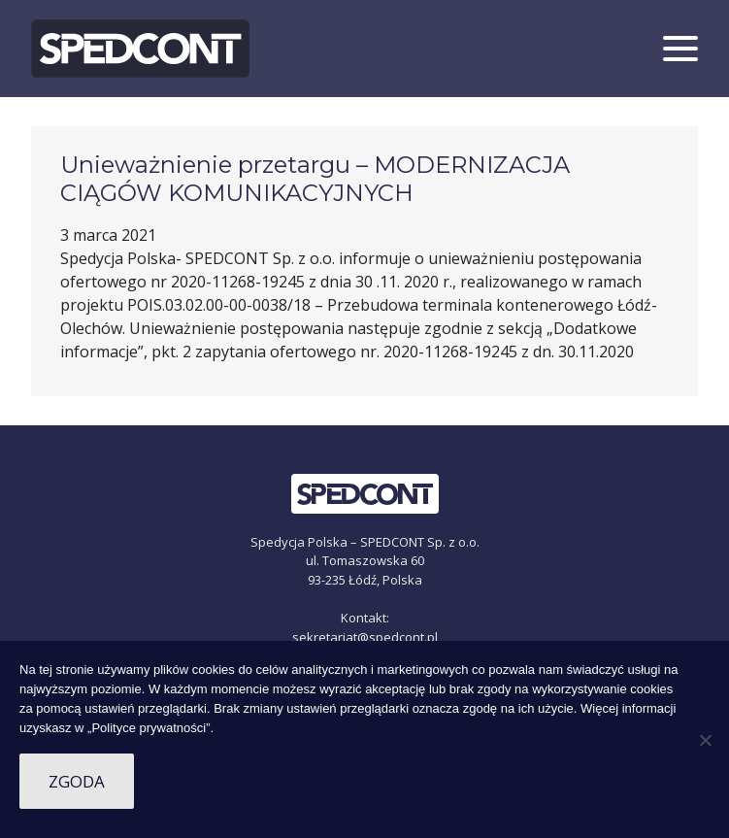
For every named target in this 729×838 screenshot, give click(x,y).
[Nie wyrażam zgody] (704, 740)
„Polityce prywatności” (148, 728)
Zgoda (77, 781)
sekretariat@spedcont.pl (365, 637)
